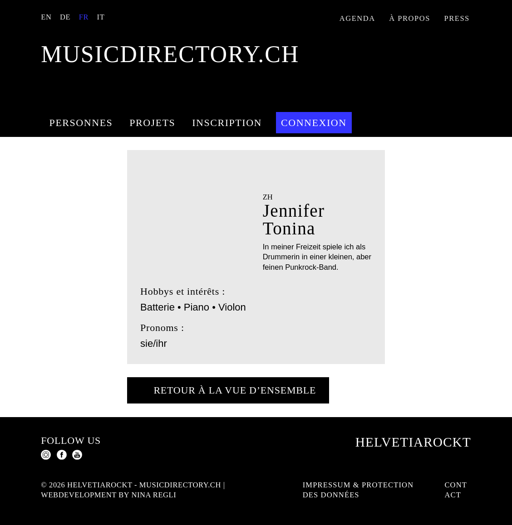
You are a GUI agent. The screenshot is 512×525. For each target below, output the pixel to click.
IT (101, 17)
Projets (152, 122)
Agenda (357, 18)
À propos (409, 18)
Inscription (227, 122)
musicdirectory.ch (170, 54)
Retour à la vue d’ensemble (234, 390)
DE (65, 17)
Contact (455, 490)
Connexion (314, 122)
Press (457, 18)
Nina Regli (153, 495)
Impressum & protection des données (358, 490)
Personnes (81, 122)
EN (46, 17)
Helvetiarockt (413, 442)
